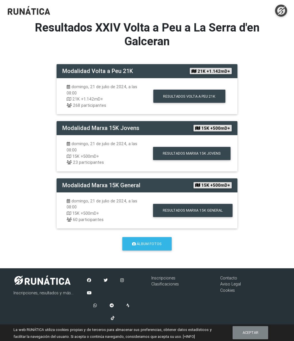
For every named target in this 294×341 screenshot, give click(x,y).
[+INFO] (189, 336)
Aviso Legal (230, 284)
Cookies (227, 290)
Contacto (228, 278)
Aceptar (250, 332)
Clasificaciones (165, 284)
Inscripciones (163, 278)
